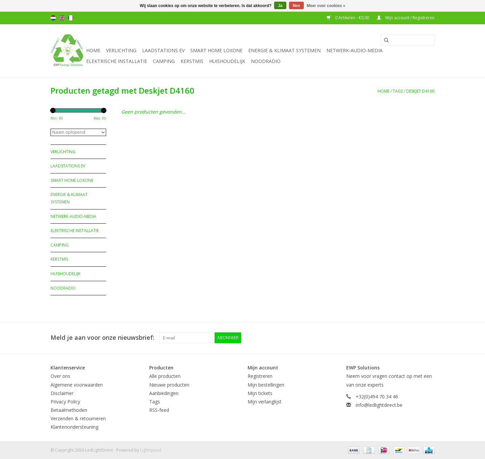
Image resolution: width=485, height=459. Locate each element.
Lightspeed (150, 450)
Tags (398, 91)
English (62, 18)
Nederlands (53, 18)
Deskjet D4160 (420, 91)
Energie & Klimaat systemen (284, 50)
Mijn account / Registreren (405, 18)
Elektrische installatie (116, 61)
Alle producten (165, 376)
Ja (280, 5)
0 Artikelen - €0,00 (348, 18)
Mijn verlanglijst (265, 401)
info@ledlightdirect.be (379, 405)
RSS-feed (159, 410)
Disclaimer (62, 393)
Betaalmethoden (69, 410)
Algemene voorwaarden (77, 385)
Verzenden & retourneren (78, 418)
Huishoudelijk (227, 61)
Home (93, 50)
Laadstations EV (163, 50)
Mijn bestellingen (266, 385)
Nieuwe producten (169, 385)
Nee (296, 5)
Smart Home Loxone (216, 50)
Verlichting (121, 50)
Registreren (260, 376)
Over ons (60, 376)
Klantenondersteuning (74, 427)
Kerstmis (192, 61)
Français (70, 18)
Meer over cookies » (326, 5)
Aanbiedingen (164, 393)
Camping (164, 61)
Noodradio (266, 61)
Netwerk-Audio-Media (354, 50)
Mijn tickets (260, 393)
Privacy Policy (65, 401)
